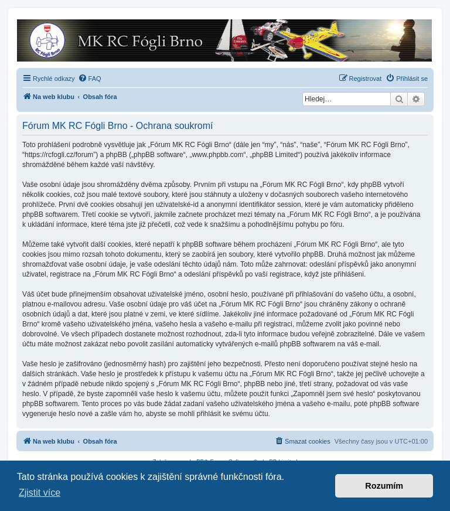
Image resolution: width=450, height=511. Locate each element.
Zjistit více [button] (39, 493)
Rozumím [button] (384, 485)
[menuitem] (89, 78)
